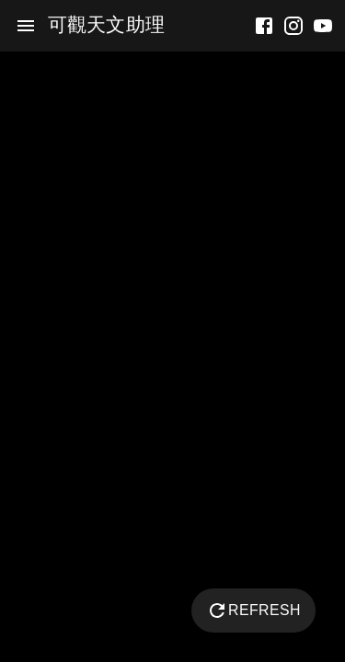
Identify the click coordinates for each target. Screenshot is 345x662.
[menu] (26, 26)
